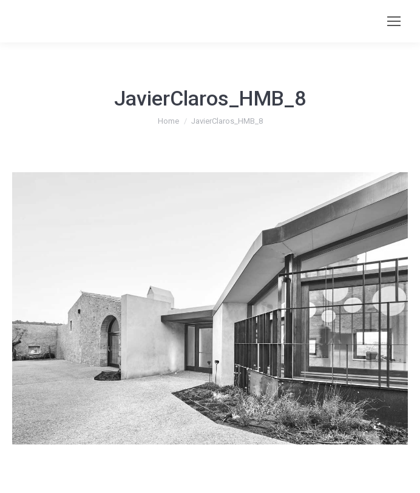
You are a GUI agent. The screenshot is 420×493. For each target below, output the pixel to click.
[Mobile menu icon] (394, 21)
